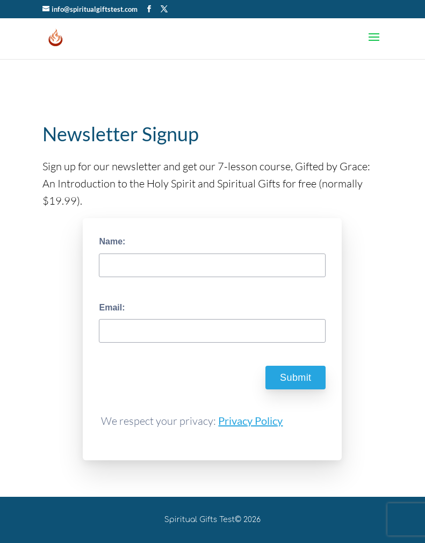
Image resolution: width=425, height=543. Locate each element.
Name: (112, 241)
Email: (112, 307)
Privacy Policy (250, 420)
